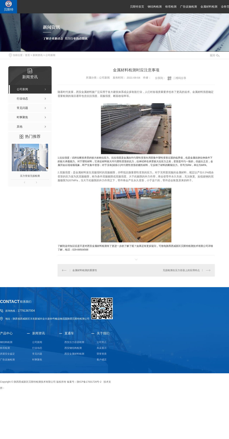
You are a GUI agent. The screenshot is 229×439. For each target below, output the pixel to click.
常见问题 (37, 353)
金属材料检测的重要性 (84, 270)
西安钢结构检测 (73, 348)
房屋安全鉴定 (7, 353)
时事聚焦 (37, 359)
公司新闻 (50, 55)
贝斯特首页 (137, 6)
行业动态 (37, 348)
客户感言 (102, 359)
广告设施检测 (188, 6)
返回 (214, 55)
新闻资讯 (38, 55)
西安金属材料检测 (74, 353)
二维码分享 (179, 77)
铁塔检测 (171, 6)
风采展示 (102, 348)
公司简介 (102, 342)
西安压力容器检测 (74, 342)
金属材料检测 (208, 6)
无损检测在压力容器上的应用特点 (181, 270)
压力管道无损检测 (30, 175)
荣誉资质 (102, 353)
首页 (27, 55)
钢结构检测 (155, 6)
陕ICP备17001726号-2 (89, 381)
